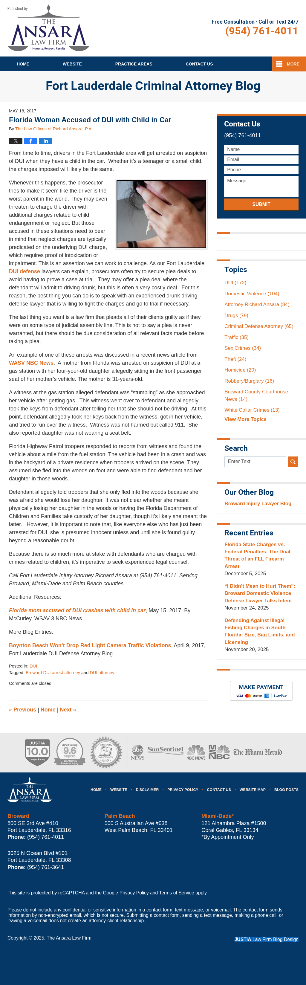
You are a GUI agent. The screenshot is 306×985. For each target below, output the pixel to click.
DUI (33, 666)
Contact (199, 64)
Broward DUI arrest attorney (53, 672)
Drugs (236, 315)
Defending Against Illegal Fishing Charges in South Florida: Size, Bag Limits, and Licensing (259, 631)
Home (23, 64)
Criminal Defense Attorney (258, 326)
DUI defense (24, 271)
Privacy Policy (182, 790)
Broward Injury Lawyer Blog (257, 503)
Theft (235, 359)
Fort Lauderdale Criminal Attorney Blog (48, 27)
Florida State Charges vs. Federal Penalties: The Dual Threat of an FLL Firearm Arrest (257, 555)
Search (293, 461)
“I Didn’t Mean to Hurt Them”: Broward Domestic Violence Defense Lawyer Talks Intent (259, 593)
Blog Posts (286, 790)
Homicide (240, 370)
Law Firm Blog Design (267, 939)
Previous (22, 710)
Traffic (236, 337)
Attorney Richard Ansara (256, 304)
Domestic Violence (251, 294)
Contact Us (219, 790)
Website (72, 64)
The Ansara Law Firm (69, 937)
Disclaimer (147, 790)
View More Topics (245, 419)
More (293, 64)
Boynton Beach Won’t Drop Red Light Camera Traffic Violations (90, 645)
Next (68, 710)
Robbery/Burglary (249, 381)
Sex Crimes (242, 348)
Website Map (253, 790)
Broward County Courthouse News (256, 395)
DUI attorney (102, 672)
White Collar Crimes (252, 410)
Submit (261, 204)
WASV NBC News (31, 363)
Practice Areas (133, 64)
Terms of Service (176, 892)
